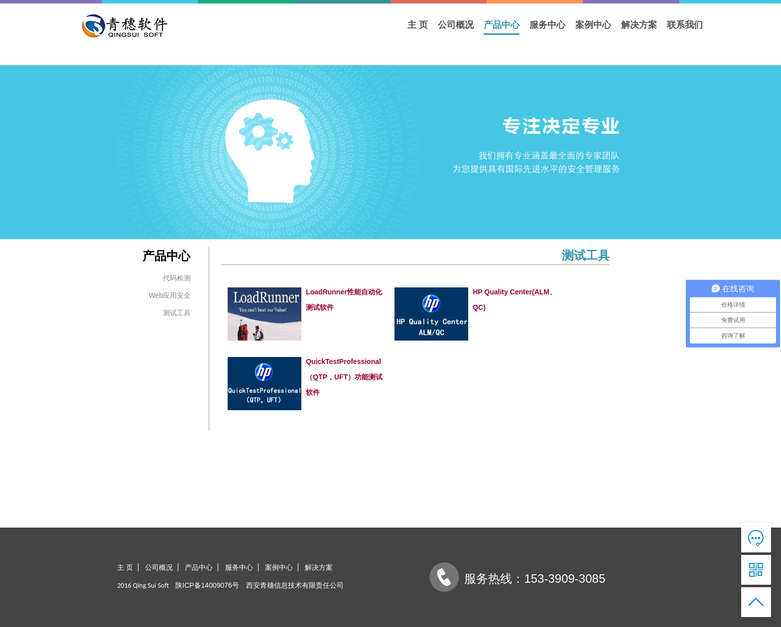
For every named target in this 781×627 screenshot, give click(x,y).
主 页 (417, 25)
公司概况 (456, 25)
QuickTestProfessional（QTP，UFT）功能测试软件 (344, 377)
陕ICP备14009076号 (208, 585)
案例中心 (593, 25)
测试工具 (177, 313)
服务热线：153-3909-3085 (534, 578)
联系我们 (685, 25)
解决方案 (639, 25)
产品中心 (502, 25)
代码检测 (177, 278)
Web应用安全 (170, 295)
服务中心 (547, 25)
